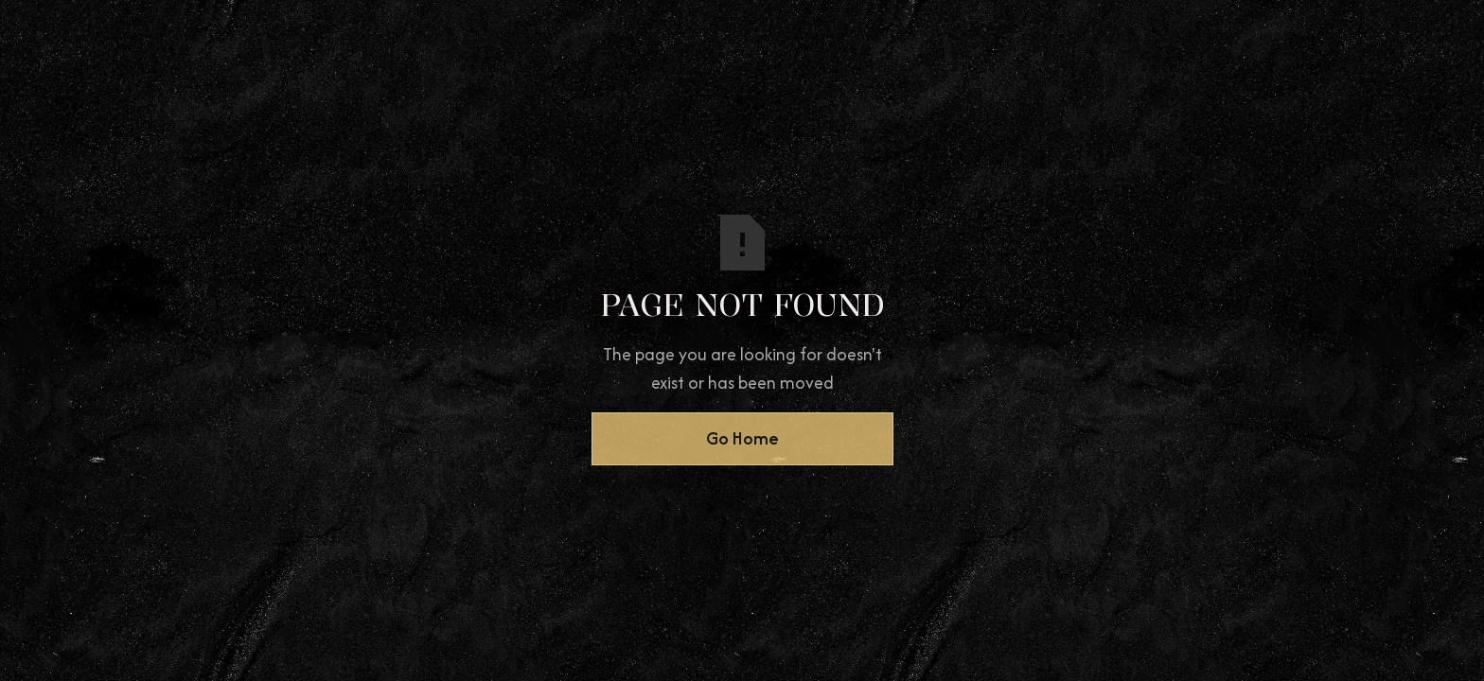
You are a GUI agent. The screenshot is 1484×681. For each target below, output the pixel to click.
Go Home (742, 438)
